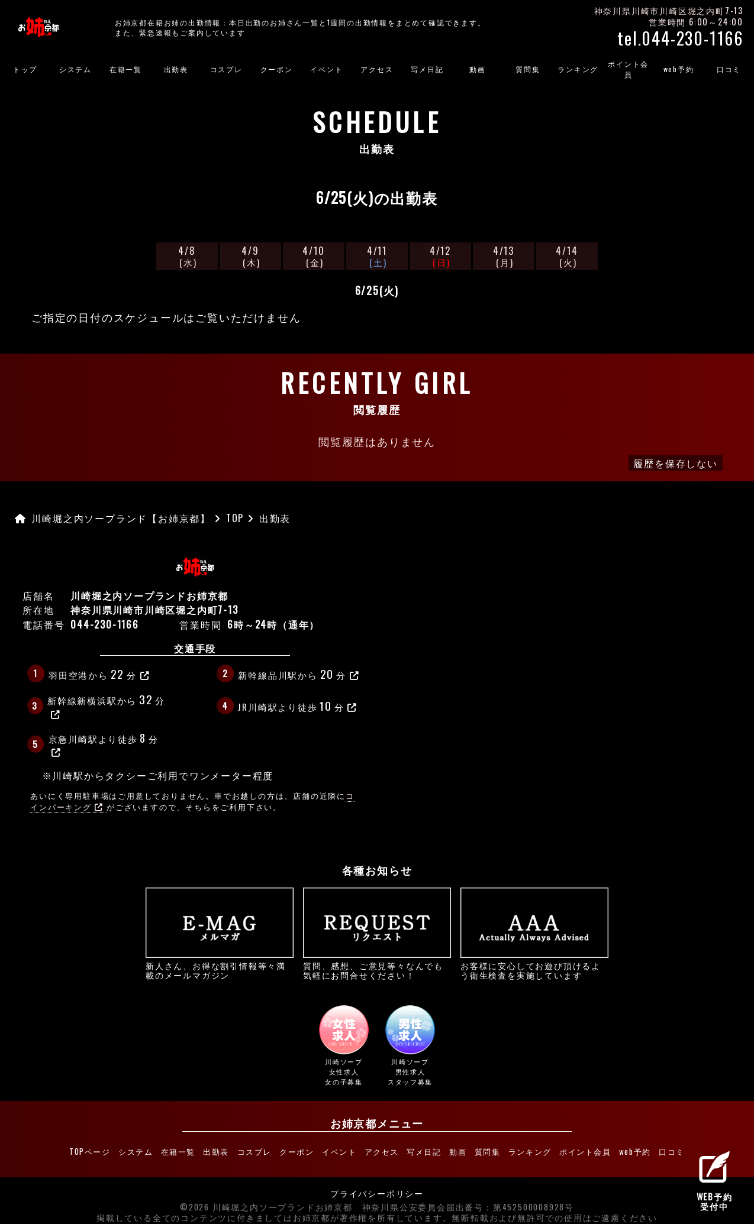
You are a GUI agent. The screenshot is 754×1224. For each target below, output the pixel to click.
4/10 (313, 256)
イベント (326, 69)
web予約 (678, 69)
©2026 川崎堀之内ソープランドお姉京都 (266, 1200)
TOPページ (88, 1149)
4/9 (250, 256)
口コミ (674, 1149)
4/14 (567, 256)
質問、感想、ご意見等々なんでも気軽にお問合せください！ (377, 934)
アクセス (376, 69)
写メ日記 (427, 69)
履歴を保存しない (675, 463)
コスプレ (226, 69)
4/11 (377, 256)
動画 (477, 69)
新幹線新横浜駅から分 (106, 705)
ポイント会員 (628, 69)
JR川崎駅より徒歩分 (297, 705)
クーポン (276, 69)
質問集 (527, 69)
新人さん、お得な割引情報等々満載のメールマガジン (220, 934)
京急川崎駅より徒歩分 (104, 743)
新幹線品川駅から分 (298, 673)
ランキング (578, 69)
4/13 (503, 256)
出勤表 (176, 69)
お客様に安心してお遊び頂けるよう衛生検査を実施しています (534, 934)
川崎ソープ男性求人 (410, 1046)
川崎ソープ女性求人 (344, 1046)
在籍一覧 (125, 69)
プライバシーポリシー (377, 1186)
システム (75, 69)
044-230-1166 (104, 624)
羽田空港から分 (99, 673)
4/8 (187, 256)
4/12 (440, 256)
